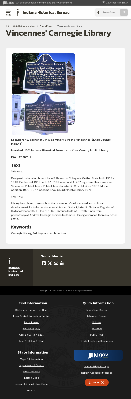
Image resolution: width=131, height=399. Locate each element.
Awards (31, 390)
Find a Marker (46, 26)
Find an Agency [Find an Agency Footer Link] (31, 328)
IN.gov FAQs (96, 334)
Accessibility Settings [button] (96, 366)
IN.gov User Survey (96, 310)
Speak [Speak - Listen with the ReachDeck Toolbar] (96, 382)
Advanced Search (97, 316)
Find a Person (31, 322)
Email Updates (31, 371)
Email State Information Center (31, 316)
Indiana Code (31, 377)
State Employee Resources (97, 341)
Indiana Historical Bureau (46, 12)
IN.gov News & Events (31, 365)
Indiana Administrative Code (31, 384)
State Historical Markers (24, 26)
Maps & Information (31, 359)
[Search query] (110, 12)
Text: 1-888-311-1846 (31, 341)
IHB (7, 26)
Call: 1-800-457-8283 (31, 334)
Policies (96, 322)
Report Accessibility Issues (96, 372)
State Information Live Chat (31, 310)
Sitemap (97, 328)
